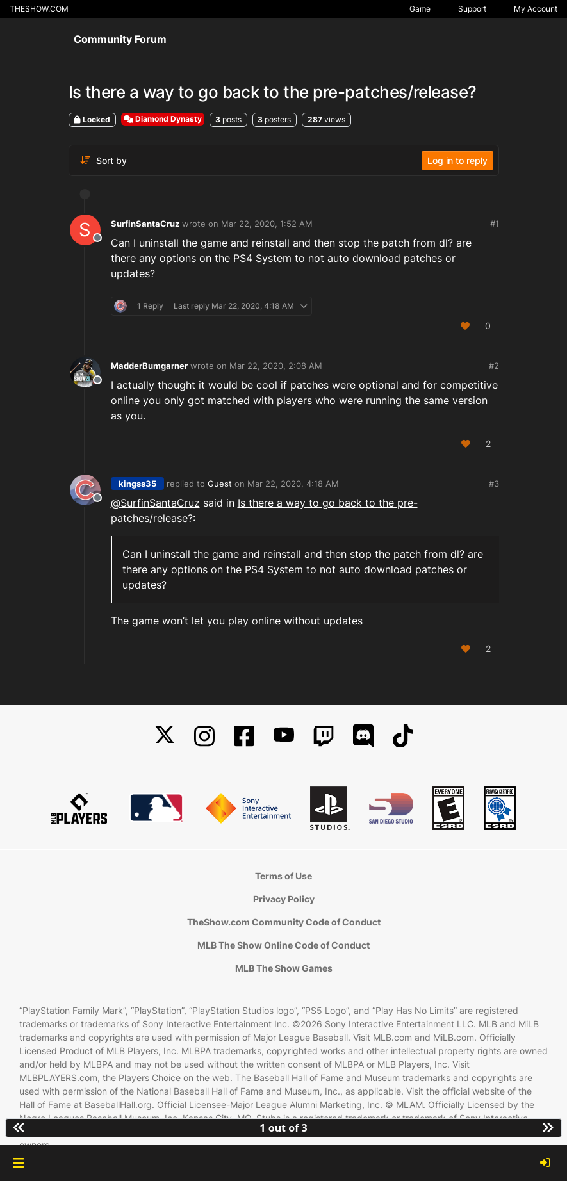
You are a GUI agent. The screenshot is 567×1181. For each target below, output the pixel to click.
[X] (164, 736)
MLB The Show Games (284, 968)
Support (472, 8)
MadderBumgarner (149, 366)
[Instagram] (204, 736)
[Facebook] (244, 736)
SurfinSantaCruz (145, 223)
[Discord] (363, 736)
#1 (494, 223)
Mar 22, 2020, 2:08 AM (275, 366)
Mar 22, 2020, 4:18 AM (293, 483)
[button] (18, 1163)
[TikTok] (403, 736)
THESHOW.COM (39, 8)
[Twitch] (323, 736)
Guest (220, 483)
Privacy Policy (284, 898)
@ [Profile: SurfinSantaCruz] (155, 502)
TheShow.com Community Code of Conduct (284, 921)
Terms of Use (283, 875)
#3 (494, 483)
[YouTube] (284, 736)
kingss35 (137, 483)
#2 (494, 366)
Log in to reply (457, 160)
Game (420, 8)
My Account (535, 8)
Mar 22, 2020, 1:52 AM (267, 223)
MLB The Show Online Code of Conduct (283, 945)
